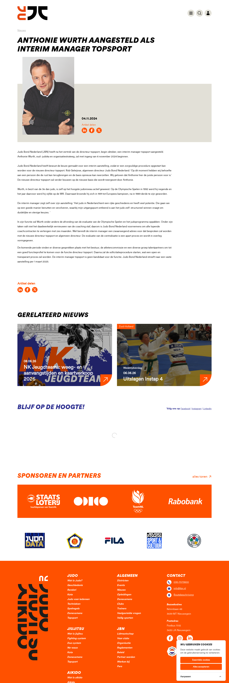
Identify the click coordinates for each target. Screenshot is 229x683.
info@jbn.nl (180, 588)
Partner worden (126, 657)
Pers (119, 666)
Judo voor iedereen (78, 599)
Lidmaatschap (125, 633)
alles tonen (199, 476)
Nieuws (21, 30)
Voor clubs (123, 638)
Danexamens (74, 613)
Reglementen (124, 647)
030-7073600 (181, 582)
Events (121, 585)
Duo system (74, 643)
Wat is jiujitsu (75, 633)
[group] (64, 355)
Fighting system (76, 638)
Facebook (185, 409)
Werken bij (123, 661)
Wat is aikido (74, 677)
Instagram (196, 409)
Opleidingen (124, 594)
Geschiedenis (75, 585)
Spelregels (73, 608)
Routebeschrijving (184, 595)
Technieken (73, 604)
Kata (70, 594)
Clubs (120, 604)
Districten (122, 580)
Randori (71, 590)
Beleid (120, 652)
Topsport (72, 618)
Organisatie (124, 643)
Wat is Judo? (74, 580)
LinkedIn (207, 409)
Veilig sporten (125, 618)
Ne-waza (72, 647)
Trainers (121, 608)
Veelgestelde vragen (129, 613)
